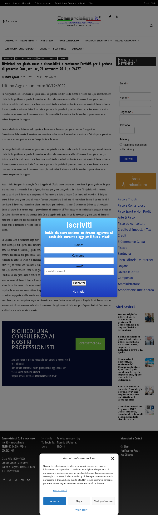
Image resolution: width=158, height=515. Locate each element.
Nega (79, 501)
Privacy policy (81, 509)
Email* (79, 266)
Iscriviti (79, 283)
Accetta (54, 501)
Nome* (78, 245)
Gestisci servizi (60, 490)
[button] (113, 458)
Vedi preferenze (103, 501)
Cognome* (79, 255)
